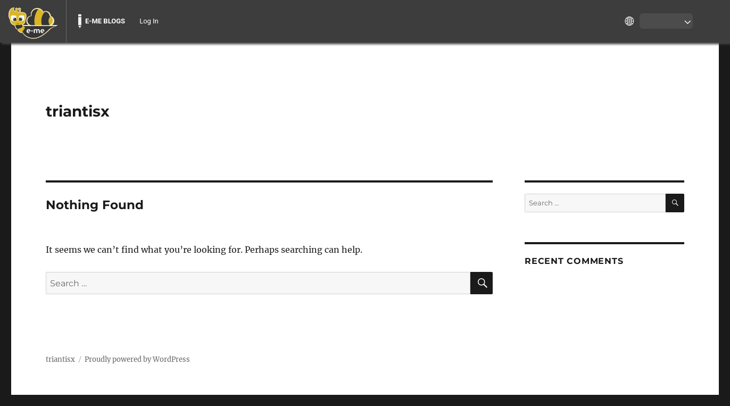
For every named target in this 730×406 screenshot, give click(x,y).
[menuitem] (33, 21)
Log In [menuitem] (149, 21)
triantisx (78, 111)
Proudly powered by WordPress (137, 359)
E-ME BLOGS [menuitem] (105, 21)
